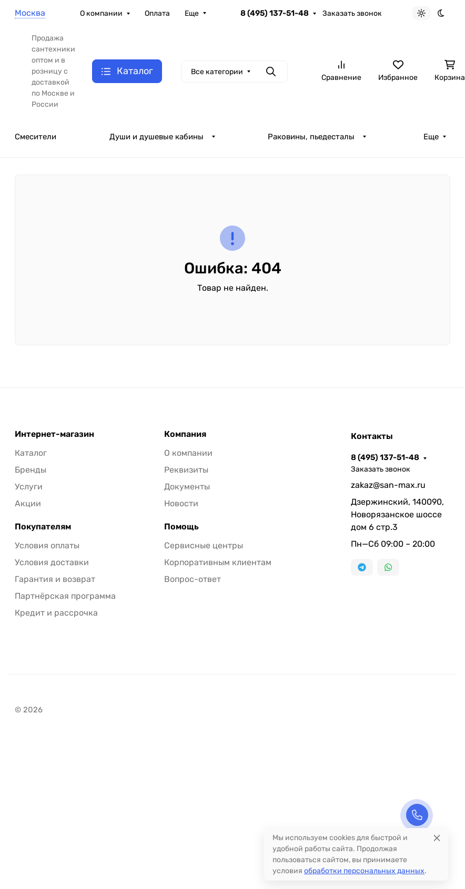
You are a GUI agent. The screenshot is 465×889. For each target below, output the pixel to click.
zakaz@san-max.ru (388, 485)
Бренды (30, 470)
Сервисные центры (203, 545)
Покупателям (43, 527)
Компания (185, 434)
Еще (192, 13)
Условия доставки (52, 562)
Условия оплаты (47, 545)
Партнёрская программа (65, 596)
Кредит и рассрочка (56, 613)
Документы (187, 487)
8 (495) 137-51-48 (274, 13)
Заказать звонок (352, 13)
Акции (28, 503)
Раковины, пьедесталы (311, 136)
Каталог (31, 453)
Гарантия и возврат (55, 579)
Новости (181, 503)
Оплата (157, 13)
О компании (101, 13)
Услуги (29, 487)
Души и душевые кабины (156, 136)
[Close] (437, 837)
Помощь (181, 527)
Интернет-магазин (54, 434)
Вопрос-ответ (192, 579)
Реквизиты (186, 470)
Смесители (35, 136)
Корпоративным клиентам (217, 562)
